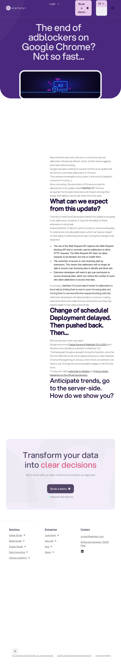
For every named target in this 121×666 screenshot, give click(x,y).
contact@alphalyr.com (92, 536)
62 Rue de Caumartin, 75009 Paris (95, 543)
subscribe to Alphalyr (79, 371)
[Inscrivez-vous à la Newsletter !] (24, 601)
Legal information (103, 655)
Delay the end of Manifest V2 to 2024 (88, 344)
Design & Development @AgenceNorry (74, 655)
